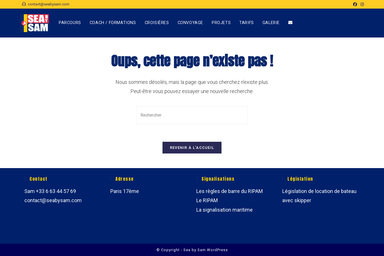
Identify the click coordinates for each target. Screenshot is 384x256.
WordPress (217, 250)
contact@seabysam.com (53, 200)
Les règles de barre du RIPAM (229, 191)
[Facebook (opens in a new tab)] (355, 4)
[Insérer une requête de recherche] (192, 115)
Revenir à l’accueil (192, 147)
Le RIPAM (207, 200)
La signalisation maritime (224, 210)
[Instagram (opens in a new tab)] (361, 4)
